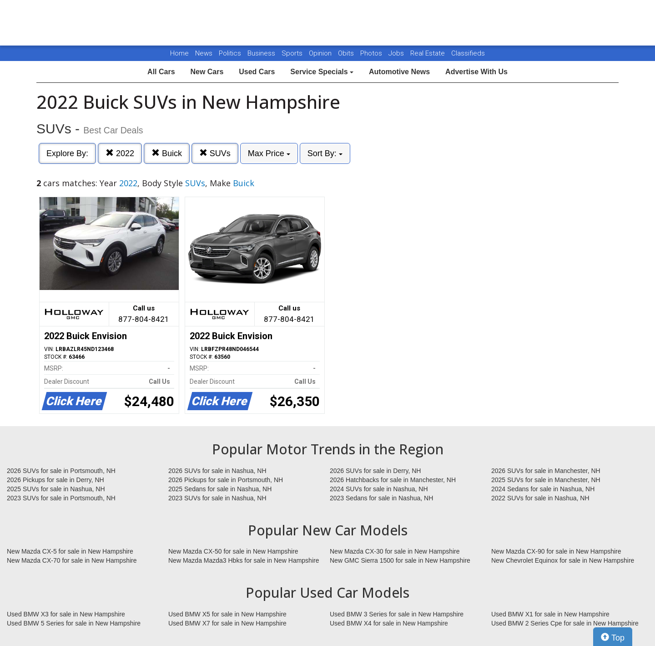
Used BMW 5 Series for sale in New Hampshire (74, 623)
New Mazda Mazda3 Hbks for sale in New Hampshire (243, 560)
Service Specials (321, 72)
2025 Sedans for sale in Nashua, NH (220, 489)
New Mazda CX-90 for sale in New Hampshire (556, 551)
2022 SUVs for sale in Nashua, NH (540, 498)
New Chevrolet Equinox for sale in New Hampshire (562, 560)
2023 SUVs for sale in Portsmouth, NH (61, 498)
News (203, 53)
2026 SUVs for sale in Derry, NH (375, 470)
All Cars (161, 72)
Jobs (397, 53)
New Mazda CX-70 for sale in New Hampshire (72, 560)
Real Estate (428, 53)
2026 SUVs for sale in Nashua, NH (217, 470)
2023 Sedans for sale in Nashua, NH (381, 498)
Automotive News (399, 72)
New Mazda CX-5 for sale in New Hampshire (70, 551)
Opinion (321, 53)
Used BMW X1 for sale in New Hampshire (550, 614)
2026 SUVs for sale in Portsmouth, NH (61, 470)
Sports (293, 53)
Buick (166, 153)
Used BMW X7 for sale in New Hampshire (227, 623)
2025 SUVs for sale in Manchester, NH (545, 479)
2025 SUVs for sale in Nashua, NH (56, 489)
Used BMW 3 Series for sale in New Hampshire (397, 614)
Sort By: (325, 153)
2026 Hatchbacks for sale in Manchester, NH (393, 479)
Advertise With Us (476, 72)
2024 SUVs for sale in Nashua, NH (379, 489)
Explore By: (67, 153)
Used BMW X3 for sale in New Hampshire (66, 614)
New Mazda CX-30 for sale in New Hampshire (395, 551)
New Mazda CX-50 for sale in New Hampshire (233, 551)
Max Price (269, 153)
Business (262, 53)
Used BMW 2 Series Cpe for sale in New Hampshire (565, 623)
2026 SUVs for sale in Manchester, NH (545, 470)
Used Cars (257, 72)
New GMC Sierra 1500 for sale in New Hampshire (400, 560)
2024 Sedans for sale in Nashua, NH (543, 489)
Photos (372, 53)
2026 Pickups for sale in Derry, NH (55, 479)
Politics (230, 53)
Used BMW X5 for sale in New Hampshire (227, 614)
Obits (347, 53)
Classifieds (468, 53)
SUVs (215, 153)
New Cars (206, 72)
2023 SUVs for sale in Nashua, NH (217, 498)
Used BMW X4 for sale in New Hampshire (389, 623)
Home (179, 53)
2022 (120, 153)
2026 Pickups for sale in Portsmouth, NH (225, 479)
